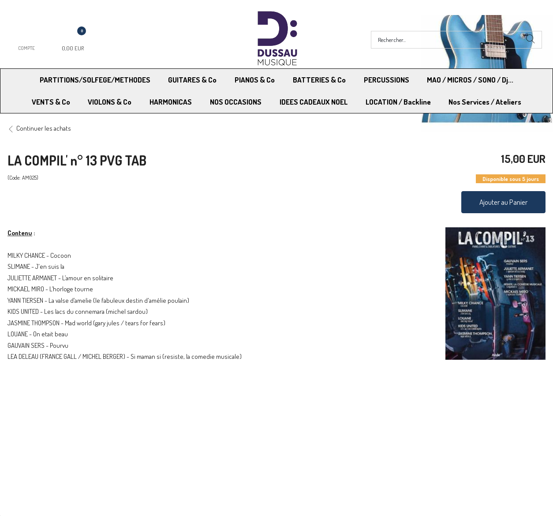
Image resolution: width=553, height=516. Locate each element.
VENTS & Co (51, 101)
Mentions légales (433, 424)
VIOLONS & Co (109, 101)
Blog (416, 435)
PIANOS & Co (255, 79)
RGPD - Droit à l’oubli (41, 435)
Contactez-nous (168, 435)
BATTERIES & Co (319, 79)
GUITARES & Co (192, 79)
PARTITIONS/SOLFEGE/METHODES (95, 79)
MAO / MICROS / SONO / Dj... (470, 79)
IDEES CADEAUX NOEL (313, 101)
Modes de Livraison (41, 424)
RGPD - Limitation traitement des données (334, 435)
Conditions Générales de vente (320, 424)
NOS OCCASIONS (236, 101)
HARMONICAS (170, 101)
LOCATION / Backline (398, 101)
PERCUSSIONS (386, 79)
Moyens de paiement (175, 424)
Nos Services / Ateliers (484, 101)
